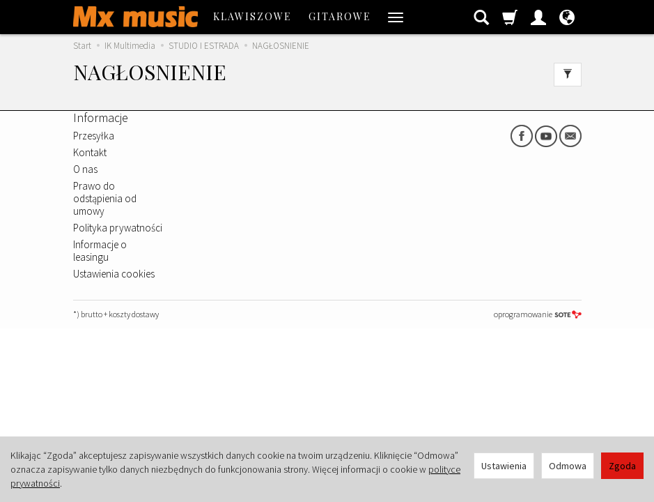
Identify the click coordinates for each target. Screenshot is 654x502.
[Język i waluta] (567, 16)
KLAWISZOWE (252, 16)
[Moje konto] (538, 16)
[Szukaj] (481, 16)
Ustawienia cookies (114, 273)
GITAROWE (340, 16)
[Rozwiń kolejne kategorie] (396, 16)
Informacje (100, 117)
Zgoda (622, 465)
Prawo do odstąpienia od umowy (105, 198)
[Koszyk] (509, 16)
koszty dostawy (134, 314)
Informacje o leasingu (100, 251)
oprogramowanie (538, 314)
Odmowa (567, 465)
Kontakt (90, 152)
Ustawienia (504, 465)
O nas (85, 169)
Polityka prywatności (117, 227)
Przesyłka (93, 135)
